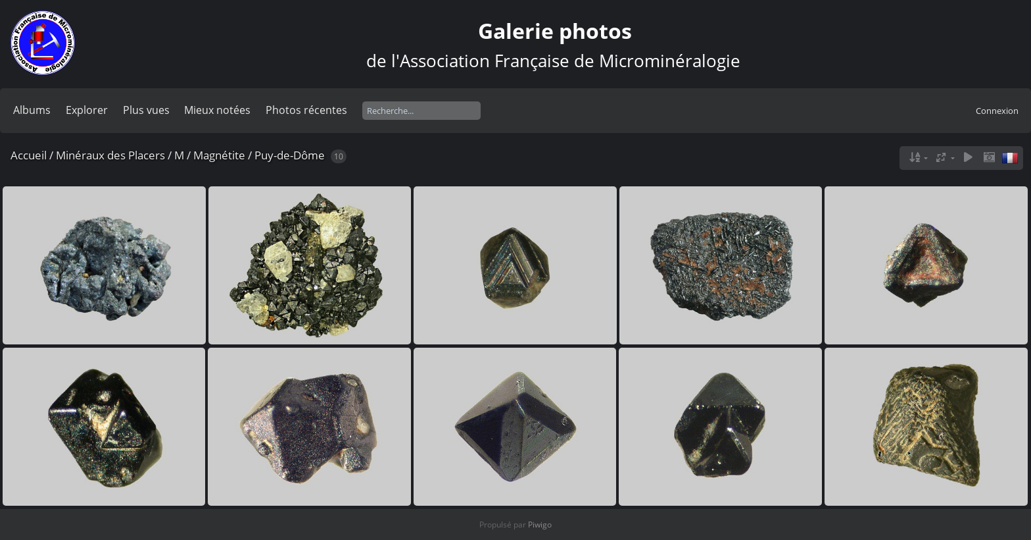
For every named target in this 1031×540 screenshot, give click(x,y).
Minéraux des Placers (110, 155)
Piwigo (540, 524)
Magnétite (219, 155)
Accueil (29, 155)
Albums (32, 110)
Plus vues (146, 110)
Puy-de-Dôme (289, 155)
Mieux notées (217, 110)
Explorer (87, 110)
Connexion (997, 111)
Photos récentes (306, 110)
